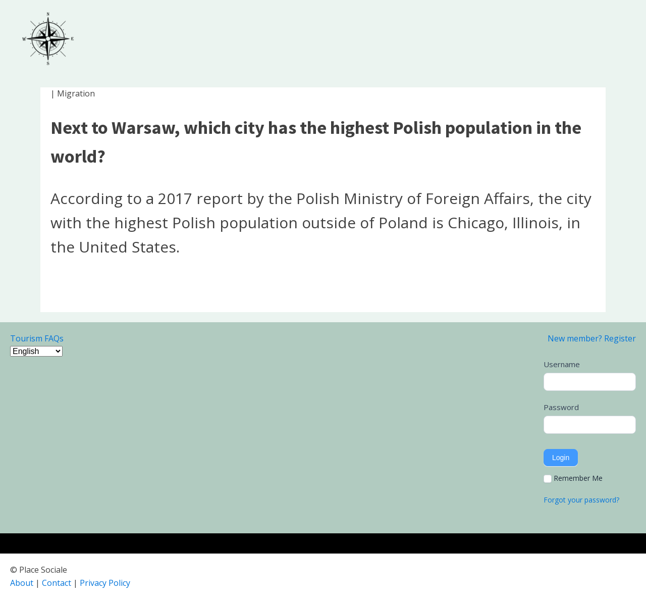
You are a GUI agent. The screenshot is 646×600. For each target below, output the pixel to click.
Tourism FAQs (37, 338)
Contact (56, 582)
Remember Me (573, 478)
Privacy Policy (105, 582)
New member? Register (592, 338)
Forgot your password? (581, 500)
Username (562, 364)
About (21, 582)
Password (561, 407)
